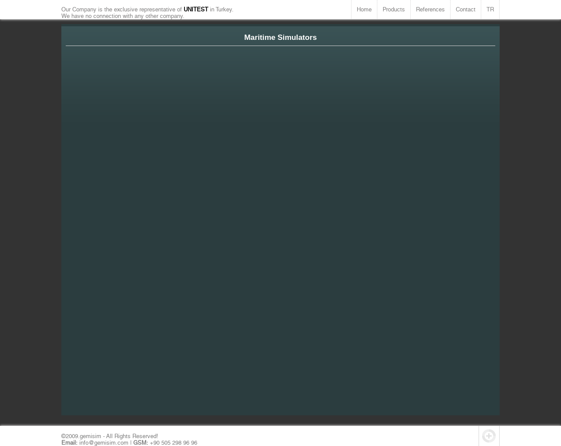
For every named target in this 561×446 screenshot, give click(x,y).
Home (364, 9)
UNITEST (197, 9)
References (430, 9)
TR (490, 9)
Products (394, 9)
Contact (466, 9)
